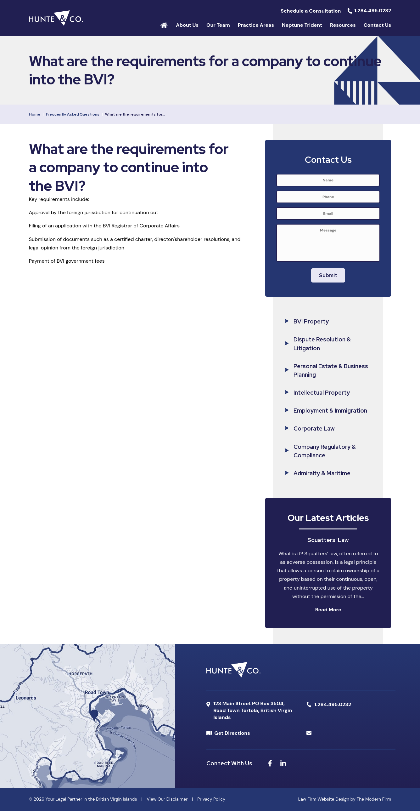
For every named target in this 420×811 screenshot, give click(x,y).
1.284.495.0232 (373, 10)
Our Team (218, 25)
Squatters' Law (328, 540)
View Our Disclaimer (167, 799)
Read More (328, 609)
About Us (187, 25)
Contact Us (377, 25)
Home (164, 24)
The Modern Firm (373, 799)
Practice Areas (256, 25)
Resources (343, 25)
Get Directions (232, 733)
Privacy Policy (211, 799)
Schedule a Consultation (311, 11)
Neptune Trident (302, 25)
